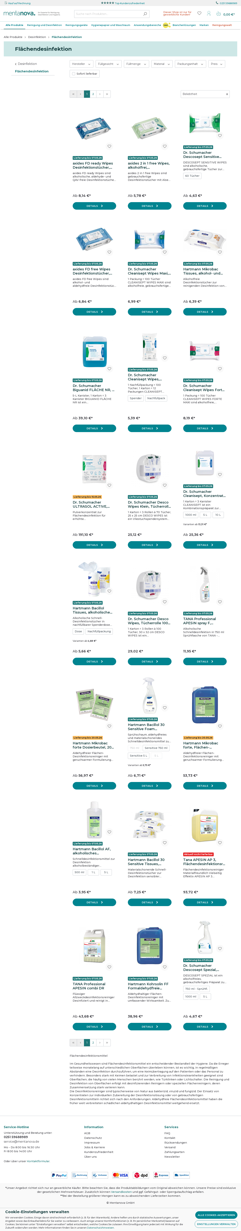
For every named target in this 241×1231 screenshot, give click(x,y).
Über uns (90, 1156)
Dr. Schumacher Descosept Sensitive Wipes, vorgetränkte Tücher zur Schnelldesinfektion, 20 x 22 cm (204, 155)
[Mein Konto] (209, 13)
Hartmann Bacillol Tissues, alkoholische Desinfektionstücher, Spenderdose (91, 610)
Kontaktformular (38, 1161)
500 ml (79, 872)
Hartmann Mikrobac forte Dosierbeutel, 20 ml (92, 745)
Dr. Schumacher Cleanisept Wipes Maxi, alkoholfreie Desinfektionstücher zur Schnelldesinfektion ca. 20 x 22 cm (149, 271)
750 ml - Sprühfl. (196, 989)
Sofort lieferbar (87, 73)
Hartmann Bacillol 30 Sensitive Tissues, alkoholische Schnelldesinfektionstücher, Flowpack (149, 862)
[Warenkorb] (225, 13)
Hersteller (81, 64)
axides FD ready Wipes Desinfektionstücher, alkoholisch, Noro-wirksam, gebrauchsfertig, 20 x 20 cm (94, 165)
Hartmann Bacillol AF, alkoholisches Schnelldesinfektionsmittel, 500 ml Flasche (94, 851)
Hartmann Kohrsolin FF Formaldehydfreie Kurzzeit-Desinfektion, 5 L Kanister (149, 986)
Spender (136, 398)
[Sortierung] (205, 94)
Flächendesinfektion (32, 71)
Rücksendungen (175, 1142)
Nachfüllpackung (99, 631)
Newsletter (172, 1156)
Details (93, 205)
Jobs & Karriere (94, 1147)
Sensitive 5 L (138, 755)
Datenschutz (93, 1138)
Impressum (92, 1142)
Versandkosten (121, 1192)
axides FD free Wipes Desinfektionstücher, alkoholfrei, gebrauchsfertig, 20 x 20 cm (94, 271)
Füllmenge (136, 64)
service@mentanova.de (21, 1141)
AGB (87, 1133)
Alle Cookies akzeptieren (216, 1215)
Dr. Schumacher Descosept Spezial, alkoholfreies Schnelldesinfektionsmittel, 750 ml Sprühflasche (204, 968)
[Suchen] (145, 14)
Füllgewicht (108, 64)
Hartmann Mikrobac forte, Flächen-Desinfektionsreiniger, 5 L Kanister (204, 745)
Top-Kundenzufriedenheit (130, 3)
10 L (218, 515)
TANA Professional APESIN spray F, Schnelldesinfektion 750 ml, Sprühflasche (204, 621)
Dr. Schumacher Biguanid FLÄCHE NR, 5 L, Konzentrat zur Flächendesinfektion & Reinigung (93, 388)
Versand (169, 1147)
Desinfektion (27, 64)
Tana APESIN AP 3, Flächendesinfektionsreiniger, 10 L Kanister (204, 862)
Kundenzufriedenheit (98, 1152)
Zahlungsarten (174, 1152)
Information (93, 1127)
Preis (217, 64)
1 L (93, 872)
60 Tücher (192, 175)
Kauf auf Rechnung (19, 3)
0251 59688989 (228, 3)
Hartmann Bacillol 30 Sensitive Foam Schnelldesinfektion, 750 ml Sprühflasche (146, 727)
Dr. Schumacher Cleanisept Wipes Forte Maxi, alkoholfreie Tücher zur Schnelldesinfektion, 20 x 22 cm (204, 388)
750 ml (134, 748)
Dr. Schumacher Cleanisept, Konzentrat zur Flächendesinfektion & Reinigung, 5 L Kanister (204, 494)
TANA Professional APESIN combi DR (89, 986)
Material (162, 64)
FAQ (167, 1133)
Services (171, 1127)
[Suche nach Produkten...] (107, 14)
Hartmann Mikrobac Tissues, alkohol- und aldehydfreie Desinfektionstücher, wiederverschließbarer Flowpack (203, 271)
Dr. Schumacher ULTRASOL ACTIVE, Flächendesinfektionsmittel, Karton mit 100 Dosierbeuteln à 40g (94, 504)
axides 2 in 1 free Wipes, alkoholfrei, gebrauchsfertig (149, 165)
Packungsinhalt (190, 64)
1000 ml (190, 515)
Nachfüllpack (156, 398)
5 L (205, 515)
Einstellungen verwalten (216, 1224)
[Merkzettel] (199, 13)
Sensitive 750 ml (156, 748)
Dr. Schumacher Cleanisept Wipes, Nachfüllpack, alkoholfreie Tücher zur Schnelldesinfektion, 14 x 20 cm (148, 377)
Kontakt (169, 1138)
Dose (78, 631)
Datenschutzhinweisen (100, 1227)
